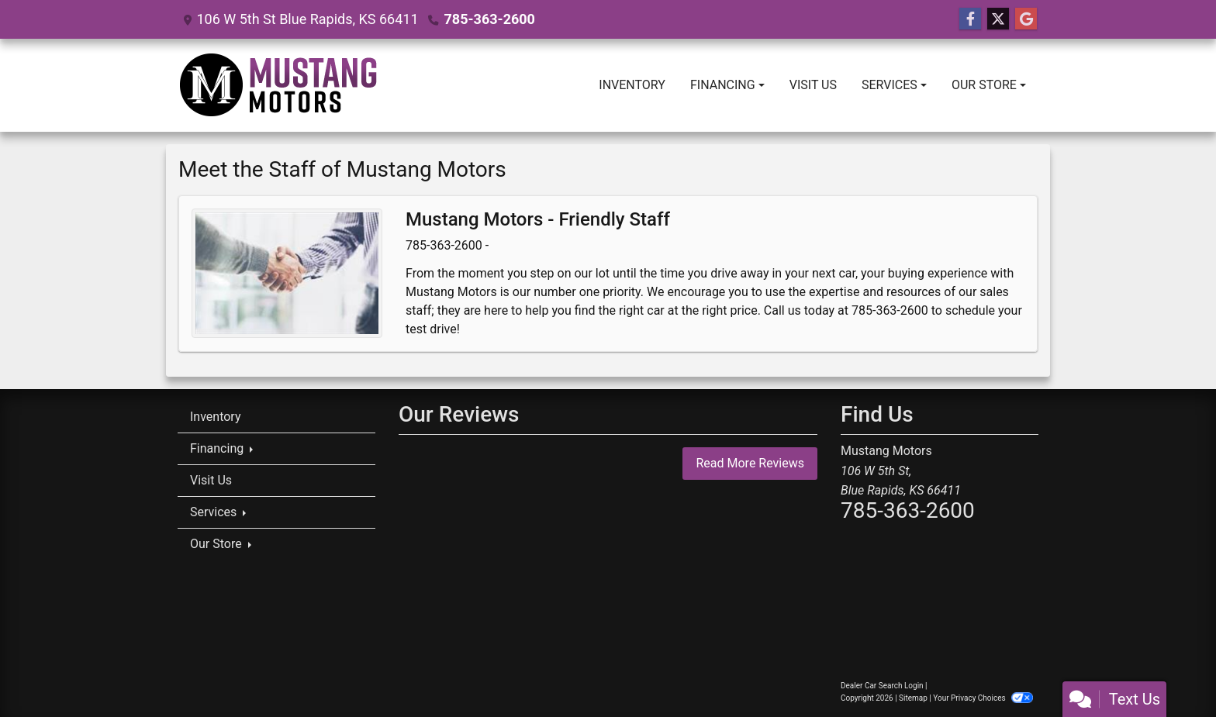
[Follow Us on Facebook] (970, 19)
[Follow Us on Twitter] (998, 19)
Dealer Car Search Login (882, 685)
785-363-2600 (489, 19)
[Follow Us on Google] (1026, 19)
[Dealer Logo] (278, 85)
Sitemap (913, 698)
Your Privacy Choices (983, 698)
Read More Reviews (750, 463)
